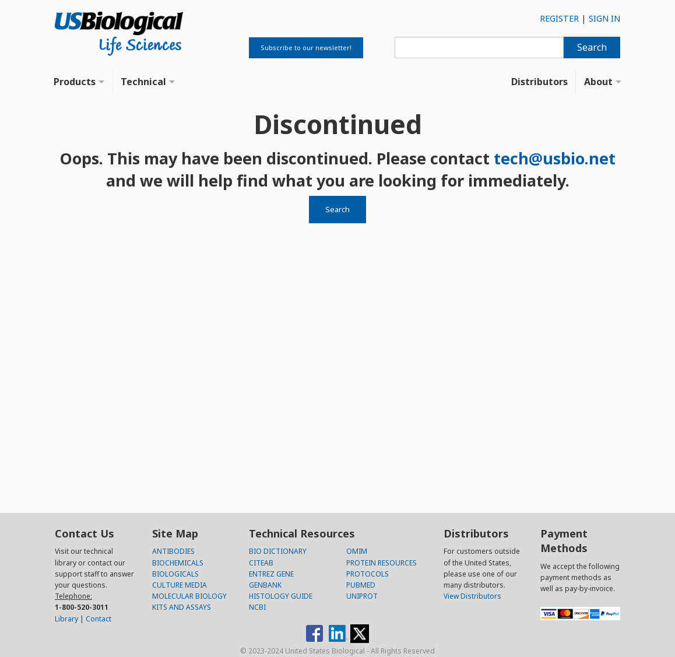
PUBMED (360, 585)
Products (75, 81)
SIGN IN (604, 18)
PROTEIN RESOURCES (381, 563)
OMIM (356, 551)
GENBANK (265, 585)
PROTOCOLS (367, 574)
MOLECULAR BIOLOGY (189, 596)
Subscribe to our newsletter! (306, 47)
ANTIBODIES (173, 551)
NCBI (257, 607)
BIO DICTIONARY (278, 551)
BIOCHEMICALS (177, 563)
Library (66, 619)
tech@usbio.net (555, 158)
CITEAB (261, 563)
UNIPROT (362, 596)
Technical (143, 81)
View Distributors (472, 596)
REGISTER (559, 18)
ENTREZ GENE (271, 574)
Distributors (539, 81)
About (598, 81)
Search (592, 47)
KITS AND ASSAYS (181, 607)
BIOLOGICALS (175, 574)
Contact (98, 619)
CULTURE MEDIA (179, 585)
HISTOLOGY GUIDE (280, 596)
